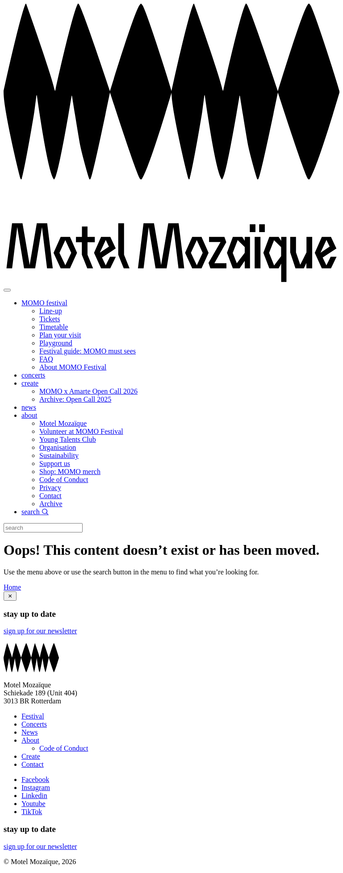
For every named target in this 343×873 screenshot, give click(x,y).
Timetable (53, 327)
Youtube (33, 803)
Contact (50, 495)
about (29, 415)
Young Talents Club (67, 439)
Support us (54, 463)
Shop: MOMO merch (69, 471)
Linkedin (34, 795)
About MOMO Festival (72, 367)
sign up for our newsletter (40, 631)
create (29, 383)
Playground (55, 343)
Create (30, 756)
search (35, 511)
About (30, 740)
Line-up (50, 311)
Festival (32, 716)
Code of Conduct (63, 479)
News (29, 732)
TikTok (31, 811)
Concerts (34, 724)
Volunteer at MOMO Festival (81, 431)
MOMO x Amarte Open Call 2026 (88, 391)
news (28, 407)
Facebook (35, 779)
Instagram (35, 787)
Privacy (50, 487)
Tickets (49, 319)
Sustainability (59, 455)
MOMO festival (44, 303)
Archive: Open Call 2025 (75, 399)
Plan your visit (60, 335)
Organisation (57, 447)
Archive (51, 503)
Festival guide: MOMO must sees (87, 351)
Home (12, 587)
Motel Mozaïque (63, 423)
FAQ (46, 359)
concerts (33, 375)
